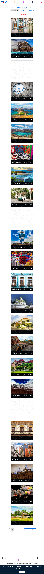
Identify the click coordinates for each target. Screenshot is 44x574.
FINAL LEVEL (35, 563)
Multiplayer (6, 2)
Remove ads (23, 560)
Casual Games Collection (13, 563)
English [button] (6, 558)
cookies (11, 566)
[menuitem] (6, 2)
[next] (20, 530)
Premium (30, 10)
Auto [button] (40, 558)
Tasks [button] (15, 2)
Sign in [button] (42, 2)
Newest (23, 10)
